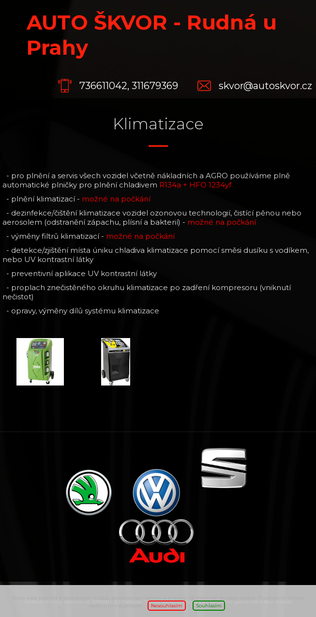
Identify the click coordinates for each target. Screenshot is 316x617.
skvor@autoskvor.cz (265, 86)
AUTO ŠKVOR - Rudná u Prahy (152, 35)
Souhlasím (209, 605)
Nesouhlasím (166, 605)
